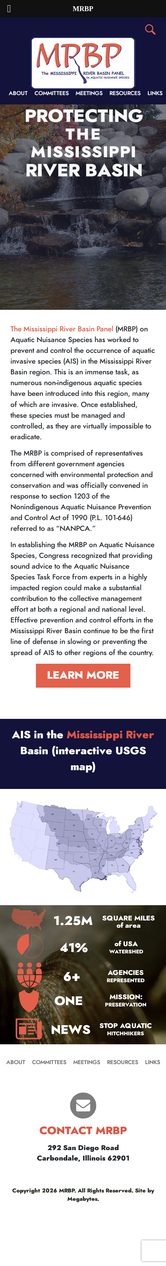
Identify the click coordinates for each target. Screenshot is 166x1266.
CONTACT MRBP (83, 1130)
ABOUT (18, 93)
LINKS (155, 93)
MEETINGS (89, 93)
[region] (83, 207)
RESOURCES (125, 93)
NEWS (70, 1030)
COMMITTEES (52, 93)
